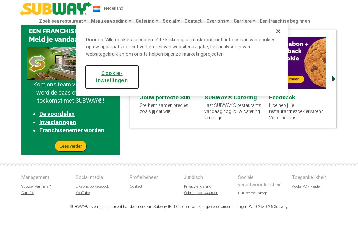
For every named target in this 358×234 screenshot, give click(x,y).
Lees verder (71, 146)
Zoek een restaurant (62, 21)
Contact (193, 21)
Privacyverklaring (197, 186)
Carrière (244, 21)
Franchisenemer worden (71, 130)
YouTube (83, 193)
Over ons (217, 21)
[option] (298, 79)
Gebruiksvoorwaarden (201, 193)
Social (171, 21)
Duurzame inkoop (252, 193)
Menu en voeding (111, 21)
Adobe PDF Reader (306, 186)
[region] (182, 59)
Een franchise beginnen (285, 21)
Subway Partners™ (36, 186)
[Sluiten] (278, 31)
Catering (147, 21)
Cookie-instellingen (112, 77)
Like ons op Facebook (92, 186)
